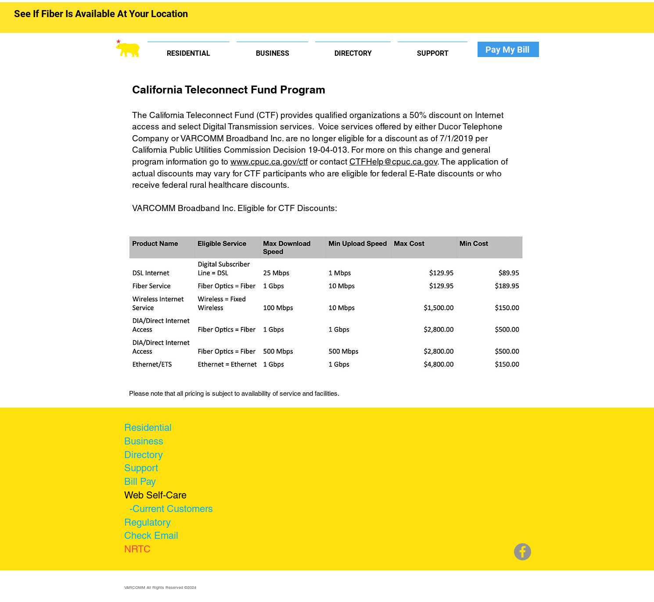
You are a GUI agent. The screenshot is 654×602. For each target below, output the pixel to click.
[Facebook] (522, 551)
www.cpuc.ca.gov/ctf (269, 161)
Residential (148, 427)
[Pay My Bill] (508, 49)
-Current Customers (171, 508)
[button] (188, 49)
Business (143, 441)
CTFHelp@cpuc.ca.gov (393, 161)
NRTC (137, 549)
